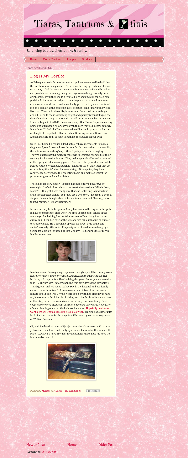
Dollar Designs (52, 59)
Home (33, 59)
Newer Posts (36, 445)
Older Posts (107, 445)
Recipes (71, 59)
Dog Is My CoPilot (47, 76)
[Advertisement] (71, 419)
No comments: (73, 390)
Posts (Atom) (49, 451)
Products (87, 59)
